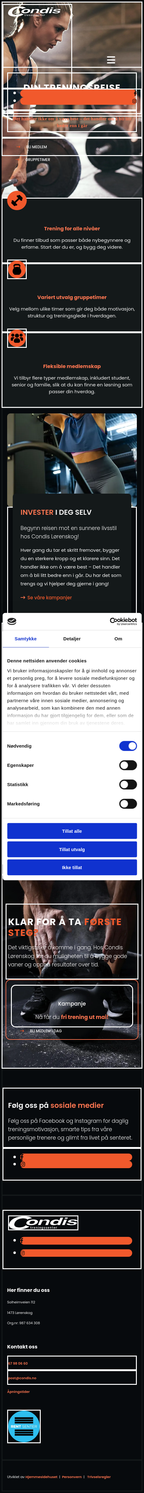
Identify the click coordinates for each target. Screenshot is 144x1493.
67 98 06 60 (18, 1363)
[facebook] (135, 93)
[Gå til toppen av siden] (34, 14)
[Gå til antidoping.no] (24, 1441)
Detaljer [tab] (72, 638)
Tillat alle (72, 831)
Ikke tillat (72, 867)
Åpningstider (18, 1391)
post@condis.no (22, 1377)
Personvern (71, 1476)
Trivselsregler (99, 1476)
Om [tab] (118, 638)
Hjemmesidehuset (41, 1476)
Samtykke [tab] (26, 638)
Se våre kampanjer (49, 597)
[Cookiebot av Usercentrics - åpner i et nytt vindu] (109, 621)
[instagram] (134, 101)
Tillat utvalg (72, 849)
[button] (34, 147)
